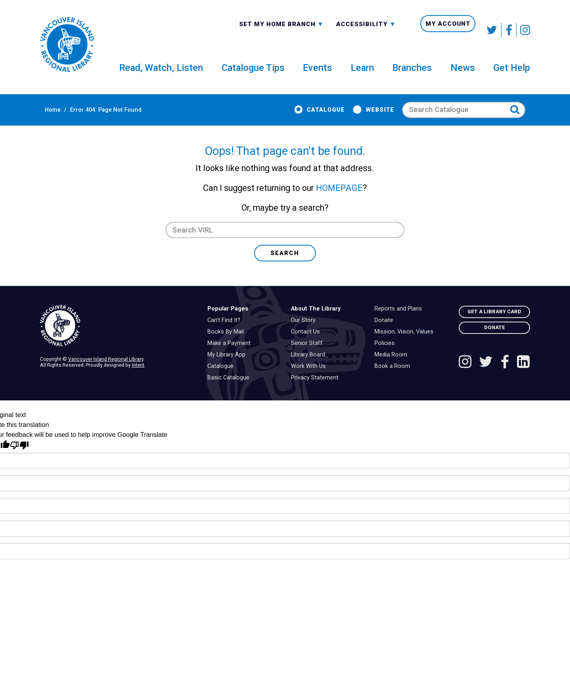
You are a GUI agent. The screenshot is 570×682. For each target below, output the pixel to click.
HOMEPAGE (339, 201)
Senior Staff (309, 356)
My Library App (228, 367)
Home (48, 115)
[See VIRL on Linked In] (523, 375)
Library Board (310, 367)
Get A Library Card (494, 324)
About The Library (315, 321)
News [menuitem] (462, 72)
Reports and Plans (400, 321)
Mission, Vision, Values (405, 344)
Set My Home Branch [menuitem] (281, 30)
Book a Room (394, 379)
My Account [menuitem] (448, 30)
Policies (386, 356)
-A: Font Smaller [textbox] (366, 29)
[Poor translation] (19, 458)
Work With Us (310, 379)
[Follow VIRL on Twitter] (492, 30)
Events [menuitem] (317, 72)
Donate (385, 333)
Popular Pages (227, 321)
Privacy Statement (316, 390)
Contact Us (307, 344)
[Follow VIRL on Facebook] (509, 30)
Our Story (305, 333)
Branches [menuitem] (412, 72)
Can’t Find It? (225, 333)
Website (384, 115)
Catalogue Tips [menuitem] (253, 72)
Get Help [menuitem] (511, 72)
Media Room (392, 367)
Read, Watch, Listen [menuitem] (161, 72)
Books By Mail (227, 344)
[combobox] (281, 30)
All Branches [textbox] (264, 29)
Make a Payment (231, 356)
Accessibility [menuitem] (366, 30)
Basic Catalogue (230, 390)
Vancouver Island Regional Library (105, 372)
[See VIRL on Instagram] (523, 30)
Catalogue (331, 115)
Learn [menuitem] (362, 72)
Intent (138, 378)
